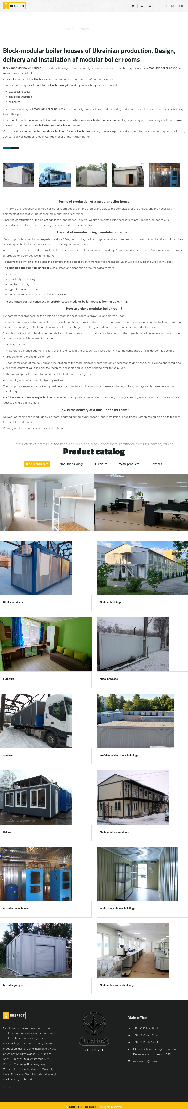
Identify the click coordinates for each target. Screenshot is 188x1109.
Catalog (84, 29)
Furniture (101, 464)
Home (69, 29)
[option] (47, 502)
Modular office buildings (114, 832)
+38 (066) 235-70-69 (146, 1035)
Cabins (7, 832)
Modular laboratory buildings (117, 985)
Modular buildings (72, 464)
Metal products (129, 464)
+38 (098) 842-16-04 (145, 1042)
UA (165, 5)
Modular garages (13, 985)
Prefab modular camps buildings (119, 755)
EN (181, 5)
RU (173, 5)
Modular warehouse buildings (117, 908)
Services (156, 464)
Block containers (37, 464)
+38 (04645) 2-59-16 (145, 1027)
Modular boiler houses (109, 29)
